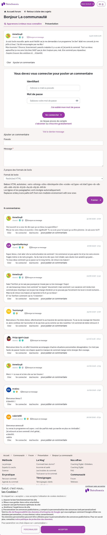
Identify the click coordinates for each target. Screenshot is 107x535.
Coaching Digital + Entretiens (82, 464)
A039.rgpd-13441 (20, 337)
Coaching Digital (77, 467)
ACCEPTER (63, 530)
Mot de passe (35, 94)
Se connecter (21, 233)
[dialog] (53, 510)
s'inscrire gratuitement (60, 124)
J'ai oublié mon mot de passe (65, 107)
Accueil (6, 455)
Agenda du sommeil (10, 482)
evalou (15, 389)
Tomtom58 (17, 310)
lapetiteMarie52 (20, 244)
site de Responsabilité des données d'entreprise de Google (34, 512)
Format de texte (11, 175)
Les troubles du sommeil (46, 471)
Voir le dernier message (53, 132)
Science (5, 471)
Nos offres (76, 460)
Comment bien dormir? (45, 464)
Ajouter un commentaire (24, 62)
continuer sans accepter (95, 486)
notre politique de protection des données (33, 519)
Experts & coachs (9, 467)
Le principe (6, 464)
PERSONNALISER (30, 530)
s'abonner (40, 124)
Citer (9, 62)
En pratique (8, 474)
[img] (77, 101)
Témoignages (43, 478)
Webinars (74, 482)
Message (8, 149)
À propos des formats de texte (18, 170)
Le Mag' (40, 460)
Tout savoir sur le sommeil (46, 474)
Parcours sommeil (9, 479)
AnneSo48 (17, 34)
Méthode (7, 460)
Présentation (43, 455)
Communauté (18, 455)
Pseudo (7, 139)
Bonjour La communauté (62, 455)
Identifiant (33, 81)
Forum (31, 455)
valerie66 (17, 416)
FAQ (72, 471)
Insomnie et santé (43, 467)
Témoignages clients (44, 482)
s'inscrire (34, 233)
